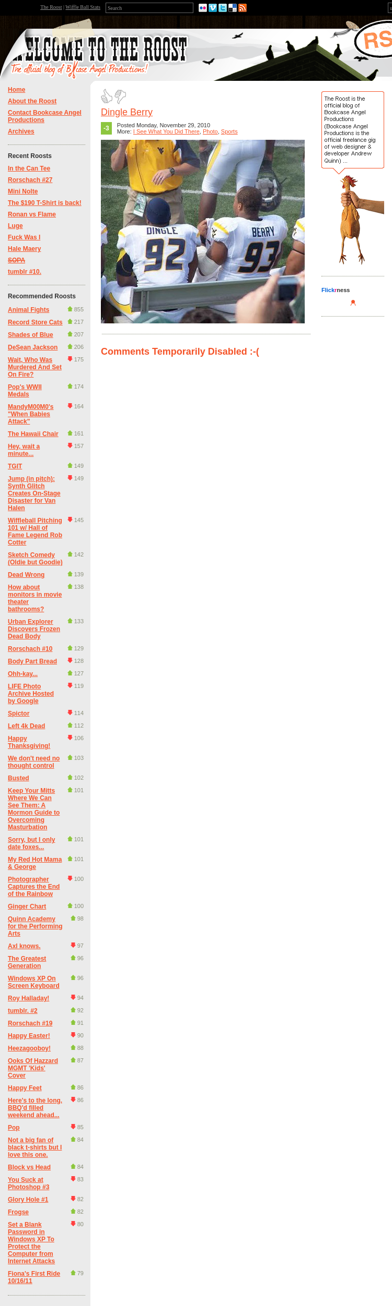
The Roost (51, 7)
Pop (14, 1127)
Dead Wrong (26, 574)
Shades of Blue (30, 334)
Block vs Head (29, 1167)
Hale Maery (24, 248)
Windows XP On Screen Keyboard (34, 982)
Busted (18, 778)
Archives (21, 131)
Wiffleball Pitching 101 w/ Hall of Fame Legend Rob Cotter (35, 531)
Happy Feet (25, 1088)
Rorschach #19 (30, 1023)
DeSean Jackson (32, 347)
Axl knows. (24, 946)
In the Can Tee (29, 168)
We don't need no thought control (34, 762)
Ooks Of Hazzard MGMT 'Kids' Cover (33, 1068)
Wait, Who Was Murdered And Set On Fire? (35, 367)
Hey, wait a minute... (24, 450)
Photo (210, 131)
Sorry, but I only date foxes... (31, 843)
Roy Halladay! (28, 998)
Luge (15, 225)
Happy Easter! (29, 1035)
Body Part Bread (32, 661)
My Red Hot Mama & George (35, 863)
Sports (229, 131)
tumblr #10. (24, 271)
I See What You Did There (166, 131)
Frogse (18, 1212)
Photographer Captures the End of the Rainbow (34, 887)
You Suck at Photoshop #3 (28, 1183)
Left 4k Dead (26, 726)
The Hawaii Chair (33, 434)
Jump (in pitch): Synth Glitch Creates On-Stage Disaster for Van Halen (34, 493)
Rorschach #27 (30, 180)
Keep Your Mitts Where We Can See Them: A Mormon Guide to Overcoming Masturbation (34, 809)
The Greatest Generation (27, 962)
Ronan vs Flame (32, 214)
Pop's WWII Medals (25, 390)
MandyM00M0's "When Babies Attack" (31, 414)
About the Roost (32, 101)
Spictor (18, 713)
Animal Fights (28, 309)
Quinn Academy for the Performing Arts (35, 926)
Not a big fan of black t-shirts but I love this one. (35, 1147)
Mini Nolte (23, 191)
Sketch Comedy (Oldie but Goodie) (35, 558)
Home (16, 89)
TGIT (15, 466)
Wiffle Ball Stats (82, 7)
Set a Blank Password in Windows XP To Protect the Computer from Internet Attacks (31, 1243)
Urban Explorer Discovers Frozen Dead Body (34, 629)
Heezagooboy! (29, 1048)
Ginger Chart (27, 906)
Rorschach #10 (30, 648)
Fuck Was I (24, 237)
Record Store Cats (35, 322)
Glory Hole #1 (28, 1199)
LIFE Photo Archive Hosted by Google (31, 694)
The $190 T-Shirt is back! (45, 203)
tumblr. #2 (23, 1010)
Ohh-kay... (23, 674)
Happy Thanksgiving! (29, 742)
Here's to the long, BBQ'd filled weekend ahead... (35, 1108)
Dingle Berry (127, 112)
